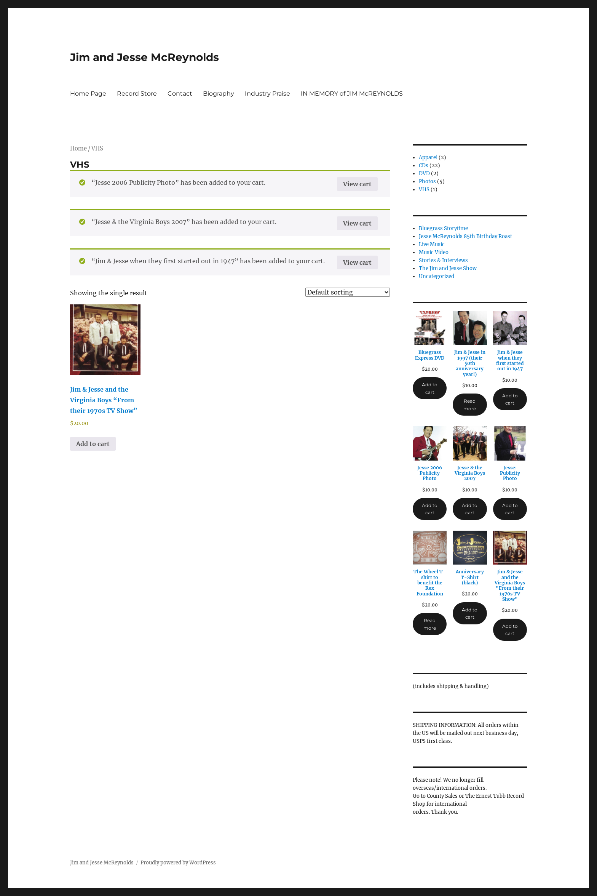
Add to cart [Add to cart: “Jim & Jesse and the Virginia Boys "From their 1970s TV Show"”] (510, 629)
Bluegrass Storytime (443, 228)
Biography (218, 93)
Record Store (137, 93)
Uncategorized (436, 276)
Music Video (434, 252)
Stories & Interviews (443, 260)
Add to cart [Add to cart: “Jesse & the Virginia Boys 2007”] (469, 508)
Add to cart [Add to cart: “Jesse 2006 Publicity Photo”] (429, 508)
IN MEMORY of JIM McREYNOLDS (352, 93)
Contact (180, 93)
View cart (357, 184)
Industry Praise (267, 93)
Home (78, 148)
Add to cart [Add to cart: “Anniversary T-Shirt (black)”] (469, 613)
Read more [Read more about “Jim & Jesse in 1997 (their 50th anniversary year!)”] (469, 404)
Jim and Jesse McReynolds (144, 57)
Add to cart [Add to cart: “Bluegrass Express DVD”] (429, 388)
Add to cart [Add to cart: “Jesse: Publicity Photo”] (510, 508)
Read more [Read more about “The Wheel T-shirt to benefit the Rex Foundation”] (429, 624)
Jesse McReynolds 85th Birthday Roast (465, 236)
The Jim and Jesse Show (448, 268)
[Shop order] (347, 292)
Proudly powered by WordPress (178, 862)
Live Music (432, 244)
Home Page (88, 93)
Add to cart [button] (93, 444)
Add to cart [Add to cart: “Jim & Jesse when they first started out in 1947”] (510, 399)
